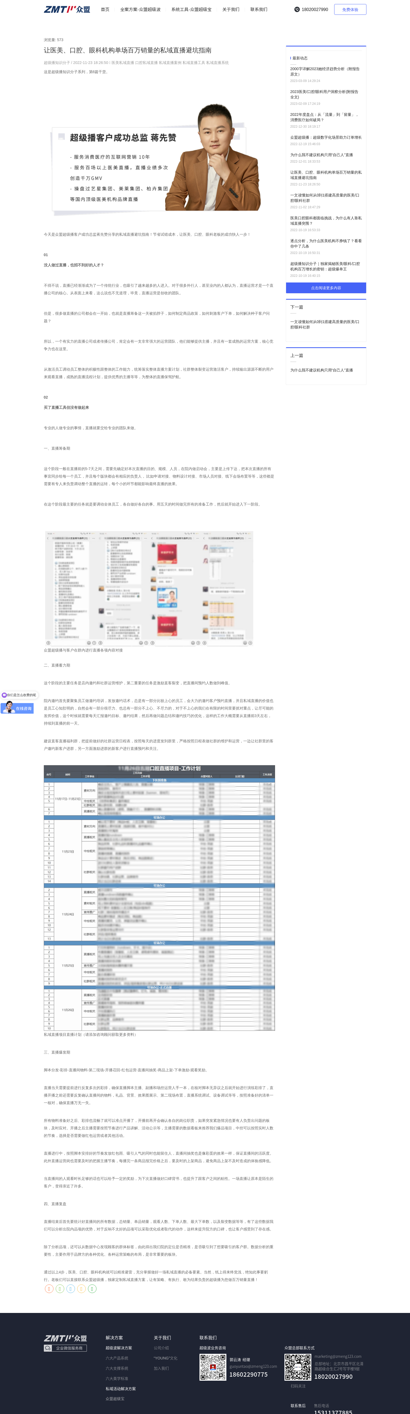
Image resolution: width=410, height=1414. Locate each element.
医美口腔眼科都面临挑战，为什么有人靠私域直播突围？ (326, 220)
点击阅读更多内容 (326, 288)
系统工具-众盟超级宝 (191, 9)
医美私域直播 (123, 62)
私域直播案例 (170, 62)
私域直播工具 (194, 62)
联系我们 (259, 9)
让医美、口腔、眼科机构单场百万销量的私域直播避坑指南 (326, 175)
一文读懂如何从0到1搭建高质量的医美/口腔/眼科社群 (324, 198)
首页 (105, 9)
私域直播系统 (217, 62)
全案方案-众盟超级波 (140, 9)
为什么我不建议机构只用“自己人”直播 (321, 155)
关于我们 (231, 9)
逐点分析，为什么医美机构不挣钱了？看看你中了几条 (326, 243)
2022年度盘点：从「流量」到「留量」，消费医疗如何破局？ (324, 117)
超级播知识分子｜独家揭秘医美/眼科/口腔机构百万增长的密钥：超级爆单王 (325, 266)
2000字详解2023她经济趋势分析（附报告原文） (325, 71)
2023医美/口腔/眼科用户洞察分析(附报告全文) (324, 94)
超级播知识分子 (57, 62)
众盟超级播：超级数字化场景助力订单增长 (326, 137)
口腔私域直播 (146, 62)
